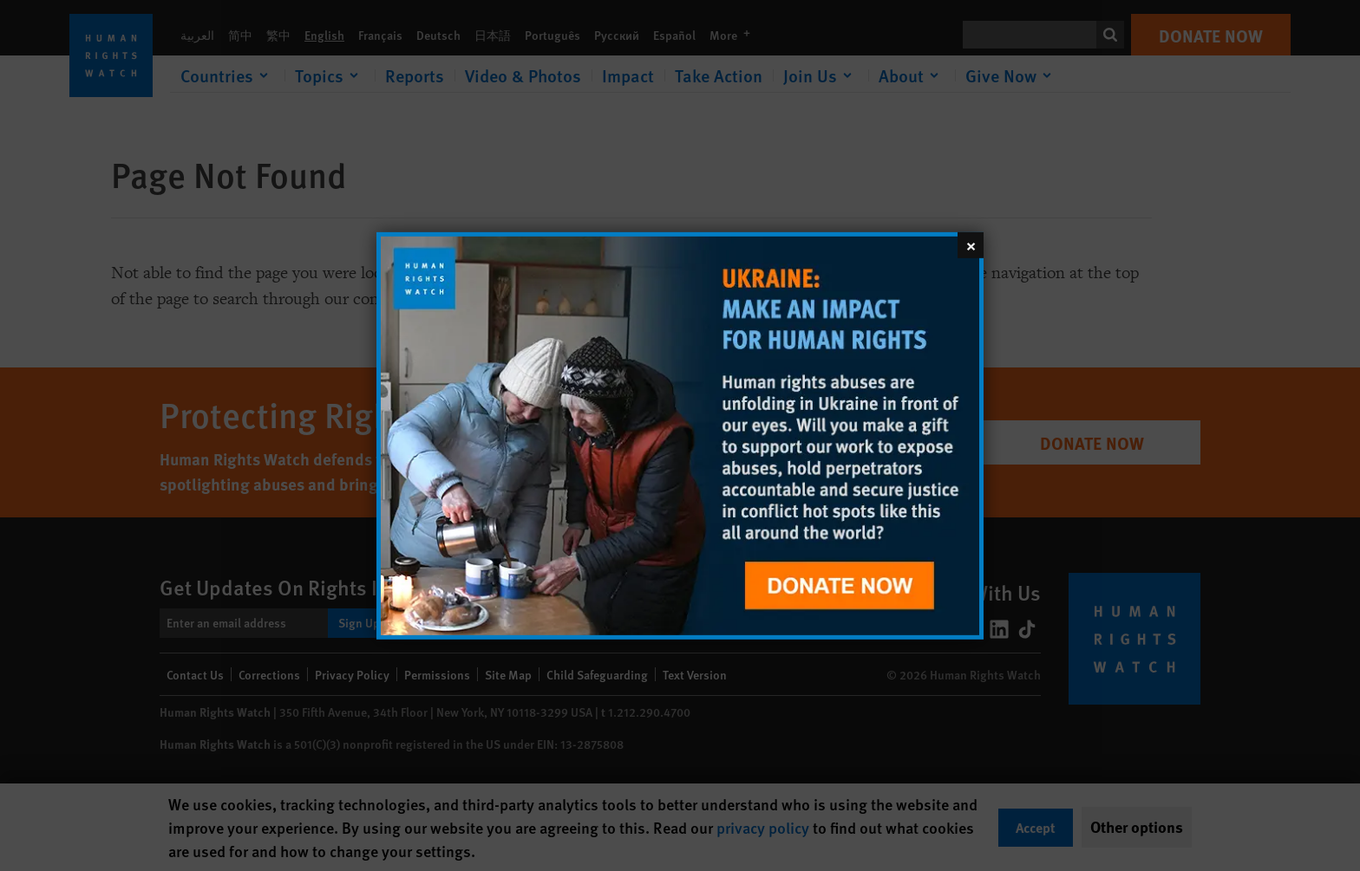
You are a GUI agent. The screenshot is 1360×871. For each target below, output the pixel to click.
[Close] (971, 244)
